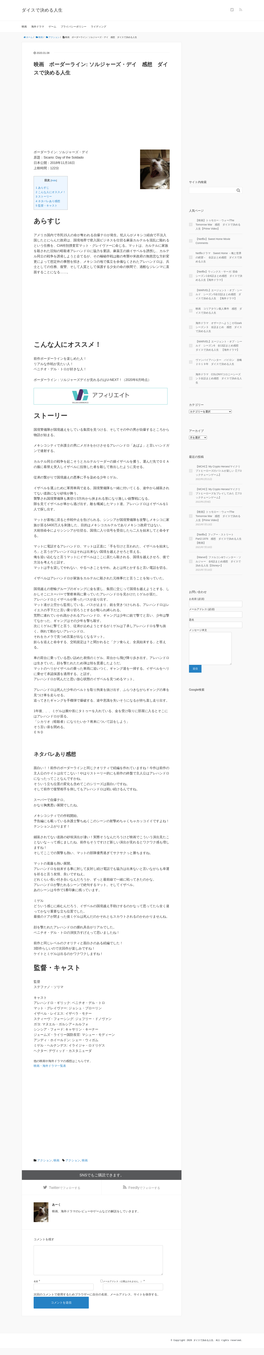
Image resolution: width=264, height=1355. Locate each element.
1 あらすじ (42, 187)
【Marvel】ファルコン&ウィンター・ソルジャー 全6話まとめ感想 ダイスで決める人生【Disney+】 (218, 561)
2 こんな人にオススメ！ (51, 192)
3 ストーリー (44, 196)
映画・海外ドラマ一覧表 (50, 1065)
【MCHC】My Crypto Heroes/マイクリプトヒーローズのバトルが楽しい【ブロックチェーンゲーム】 (219, 470)
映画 (24, 26)
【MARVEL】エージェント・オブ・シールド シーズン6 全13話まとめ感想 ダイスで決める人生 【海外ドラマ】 (219, 345)
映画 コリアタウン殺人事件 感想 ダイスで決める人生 (219, 310)
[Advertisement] (102, 124)
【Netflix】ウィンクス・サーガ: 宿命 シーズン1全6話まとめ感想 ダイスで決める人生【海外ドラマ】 (219, 275)
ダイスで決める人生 (42, 10)
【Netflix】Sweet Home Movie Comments (213, 240)
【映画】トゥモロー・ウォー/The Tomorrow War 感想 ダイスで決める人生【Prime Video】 (218, 224)
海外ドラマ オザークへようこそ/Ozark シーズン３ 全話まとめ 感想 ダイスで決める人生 (219, 327)
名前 (36, 1288)
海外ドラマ (37, 26)
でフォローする (64, 1188)
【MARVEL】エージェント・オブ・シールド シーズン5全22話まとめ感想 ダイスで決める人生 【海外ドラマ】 (219, 294)
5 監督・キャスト (46, 205)
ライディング (98, 26)
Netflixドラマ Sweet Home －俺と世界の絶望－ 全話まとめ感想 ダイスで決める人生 (219, 257)
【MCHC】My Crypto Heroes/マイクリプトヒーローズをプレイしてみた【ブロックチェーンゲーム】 (219, 493)
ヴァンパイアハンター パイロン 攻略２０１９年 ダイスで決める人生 (219, 361)
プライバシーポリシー (73, 26)
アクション (44, 1160)
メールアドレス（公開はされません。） (123, 1288)
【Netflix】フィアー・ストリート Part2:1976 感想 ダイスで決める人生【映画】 (219, 538)
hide (53, 180)
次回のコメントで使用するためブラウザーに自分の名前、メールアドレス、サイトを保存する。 (97, 1301)
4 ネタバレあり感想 (48, 201)
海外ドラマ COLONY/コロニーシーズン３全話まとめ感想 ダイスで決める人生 (219, 378)
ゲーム (52, 26)
